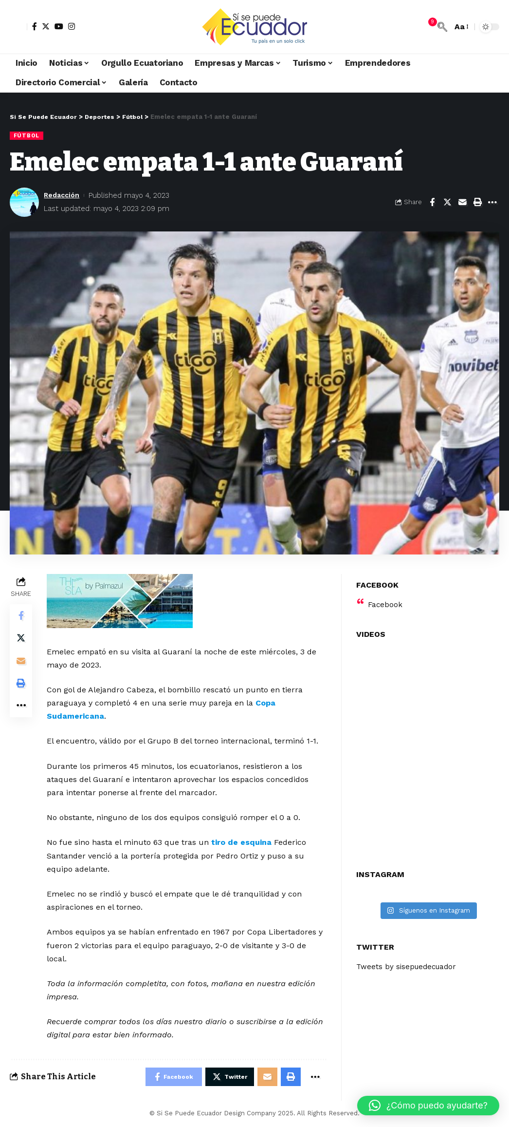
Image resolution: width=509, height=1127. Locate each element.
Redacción (63, 195)
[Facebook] (34, 26)
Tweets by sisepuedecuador (408, 960)
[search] (442, 27)
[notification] (428, 27)
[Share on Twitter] (447, 202)
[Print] (477, 202)
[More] (492, 202)
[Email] (462, 202)
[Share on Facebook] (432, 202)
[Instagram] (71, 26)
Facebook (385, 598)
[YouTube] (59, 26)
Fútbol (27, 135)
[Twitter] (45, 26)
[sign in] (18, 26)
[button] (428, 1105)
